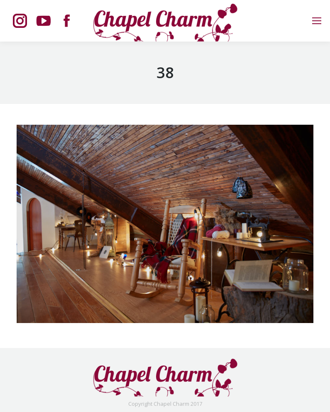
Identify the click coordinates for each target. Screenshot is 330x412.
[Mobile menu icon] (317, 21)
